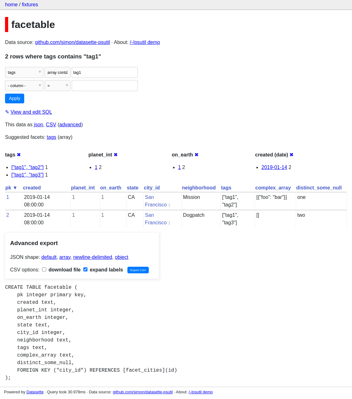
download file (61, 269)
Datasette (35, 392)
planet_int (83, 187)
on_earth (110, 187)
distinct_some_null (319, 187)
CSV (51, 124)
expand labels (103, 269)
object (121, 257)
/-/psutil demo (145, 42)
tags (51, 137)
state (132, 187)
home (11, 4)
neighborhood (199, 187)
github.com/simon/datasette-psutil (72, 42)
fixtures (30, 4)
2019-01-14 (274, 167)
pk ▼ (11, 187)
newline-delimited (92, 257)
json (38, 124)
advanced (70, 124)
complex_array (273, 187)
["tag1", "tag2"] (27, 167)
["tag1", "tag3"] (27, 175)
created (32, 187)
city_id (152, 187)
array (64, 257)
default (49, 257)
